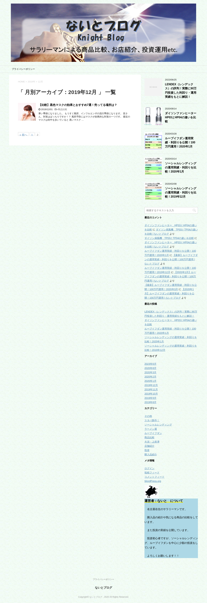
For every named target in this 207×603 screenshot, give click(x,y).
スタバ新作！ (151, 420)
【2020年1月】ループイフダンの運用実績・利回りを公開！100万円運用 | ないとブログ (170, 276)
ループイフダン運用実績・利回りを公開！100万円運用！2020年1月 (180, 142)
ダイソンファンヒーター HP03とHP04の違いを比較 (182, 117)
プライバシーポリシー (23, 69)
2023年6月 (150, 363)
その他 (148, 416)
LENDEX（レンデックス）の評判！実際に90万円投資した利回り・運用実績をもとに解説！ (180, 90)
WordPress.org (152, 481)
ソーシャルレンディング (158, 424)
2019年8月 (150, 402)
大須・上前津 (151, 441)
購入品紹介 (150, 454)
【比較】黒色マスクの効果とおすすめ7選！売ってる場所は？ (77, 104)
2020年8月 (150, 368)
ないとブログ (103, 587)
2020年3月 (150, 372)
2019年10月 (151, 393)
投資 (146, 450)
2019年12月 (151, 385)
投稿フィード (151, 472)
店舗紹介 (149, 446)
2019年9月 (150, 398)
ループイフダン (153, 433)
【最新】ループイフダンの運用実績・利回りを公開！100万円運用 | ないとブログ (171, 259)
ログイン (149, 468)
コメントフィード (154, 476)
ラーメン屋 (150, 428)
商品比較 (62, 109)
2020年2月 (150, 376)
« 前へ (23, 134)
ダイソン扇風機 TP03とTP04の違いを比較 (169, 238)
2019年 (31, 81)
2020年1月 (150, 380)
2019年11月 (151, 389)
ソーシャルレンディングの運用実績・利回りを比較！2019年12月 (180, 192)
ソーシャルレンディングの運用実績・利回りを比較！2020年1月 (180, 167)
